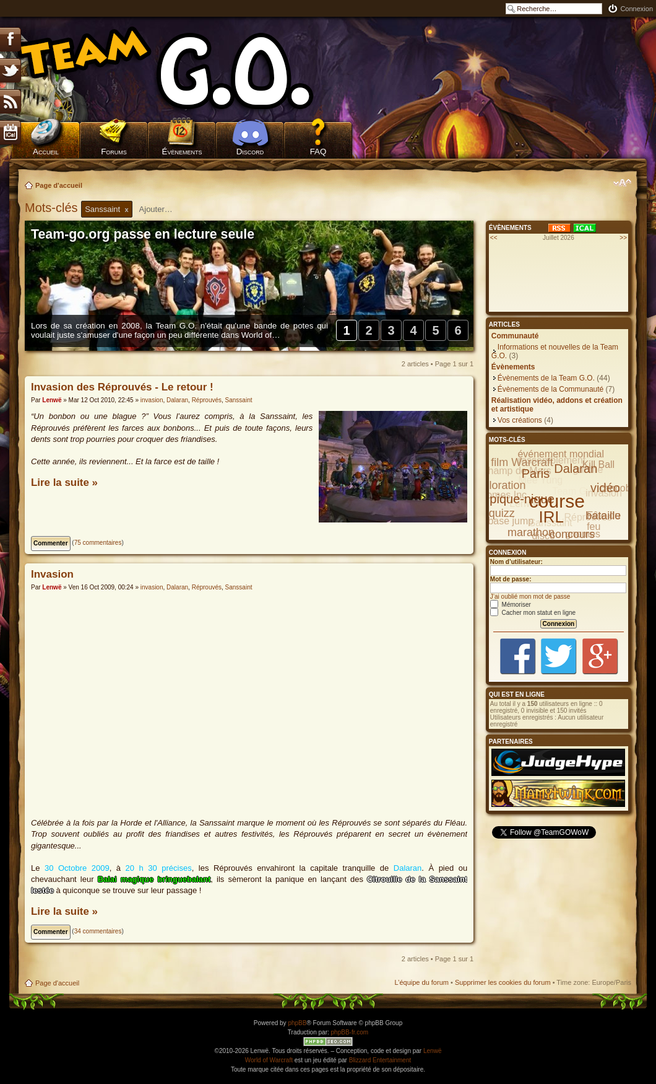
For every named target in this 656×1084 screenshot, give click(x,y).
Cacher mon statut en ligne (533, 612)
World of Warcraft (269, 1060)
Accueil (46, 151)
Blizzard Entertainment (380, 1060)
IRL (551, 517)
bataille (603, 515)
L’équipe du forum (421, 982)
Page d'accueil (58, 185)
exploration (498, 485)
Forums (114, 151)
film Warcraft (522, 462)
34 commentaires (98, 931)
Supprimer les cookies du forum (503, 982)
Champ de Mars (516, 470)
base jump (510, 521)
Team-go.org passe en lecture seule (142, 234)
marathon (531, 532)
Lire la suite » (64, 482)
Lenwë (51, 400)
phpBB (297, 1023)
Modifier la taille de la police (622, 182)
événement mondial (560, 454)
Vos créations (520, 420)
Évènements (182, 151)
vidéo (605, 488)
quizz (502, 513)
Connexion (636, 8)
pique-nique (522, 499)
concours (572, 534)
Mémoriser (510, 604)
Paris (536, 473)
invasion (151, 400)
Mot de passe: (511, 579)
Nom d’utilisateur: (516, 561)
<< (494, 237)
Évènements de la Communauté (550, 389)
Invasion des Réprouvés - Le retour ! (122, 387)
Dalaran (177, 400)
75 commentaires (98, 542)
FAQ (318, 151)
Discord (250, 151)
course (557, 501)
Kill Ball (598, 464)
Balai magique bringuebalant (154, 879)
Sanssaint (238, 400)
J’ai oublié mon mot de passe (530, 596)
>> (623, 237)
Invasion (52, 574)
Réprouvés (207, 400)
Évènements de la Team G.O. (546, 378)
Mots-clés (53, 207)
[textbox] (164, 209)
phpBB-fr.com (350, 1032)
